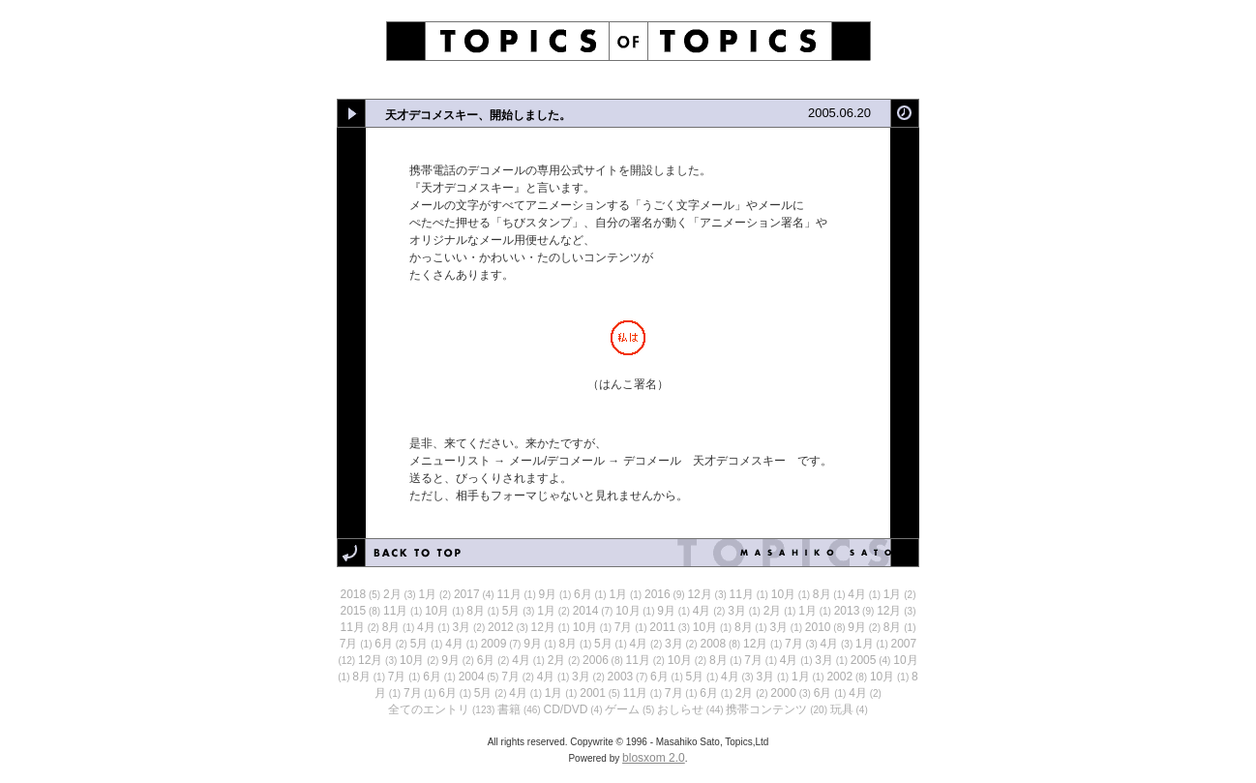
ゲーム (622, 709)
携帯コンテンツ (766, 709)
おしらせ (680, 709)
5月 (511, 610)
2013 (847, 610)
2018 (354, 594)
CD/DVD (565, 709)
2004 (472, 676)
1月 (427, 594)
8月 (822, 594)
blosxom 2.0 (653, 758)
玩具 (841, 709)
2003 (621, 676)
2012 (501, 627)
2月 (392, 594)
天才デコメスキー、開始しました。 (478, 115)
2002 (839, 676)
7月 (623, 627)
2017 (467, 594)
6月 (583, 594)
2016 (657, 594)
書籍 (509, 709)
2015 (354, 610)
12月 (699, 594)
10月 (783, 594)
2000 (783, 693)
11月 (508, 594)
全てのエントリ (428, 709)
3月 (737, 610)
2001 (593, 693)
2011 (662, 627)
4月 (857, 594)
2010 (818, 627)
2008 (713, 643)
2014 (586, 610)
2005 (864, 660)
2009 (494, 643)
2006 (596, 660)
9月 (548, 594)
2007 (904, 643)
